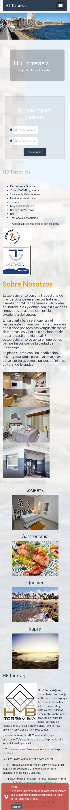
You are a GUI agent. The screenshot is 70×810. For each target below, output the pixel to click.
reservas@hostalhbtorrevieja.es (39, 782)
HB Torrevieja (16, 5)
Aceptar (16, 806)
